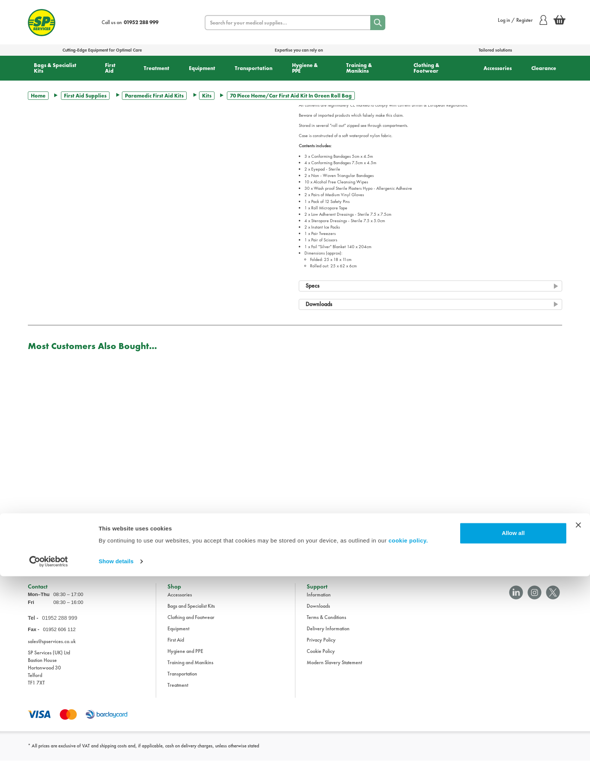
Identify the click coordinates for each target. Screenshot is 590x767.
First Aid (110, 68)
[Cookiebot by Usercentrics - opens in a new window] (49, 752)
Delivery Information (328, 634)
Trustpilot (37, 553)
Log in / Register (522, 20)
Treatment (156, 68)
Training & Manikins (359, 68)
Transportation (253, 68)
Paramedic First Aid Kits (154, 95)
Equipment (202, 68)
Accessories (498, 68)
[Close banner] (578, 715)
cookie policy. (408, 731)
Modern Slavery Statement (334, 668)
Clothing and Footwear (190, 623)
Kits (206, 95)
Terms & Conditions (326, 623)
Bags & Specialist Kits (55, 68)
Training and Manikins (190, 668)
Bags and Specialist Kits (191, 612)
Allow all (513, 724)
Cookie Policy (321, 657)
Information (319, 601)
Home (38, 95)
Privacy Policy (321, 646)
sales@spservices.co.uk (52, 647)
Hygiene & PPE (305, 68)
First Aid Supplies (85, 95)
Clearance (543, 68)
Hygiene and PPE (185, 657)
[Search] (377, 22)
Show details (116, 752)
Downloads (318, 612)
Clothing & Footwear (426, 68)
